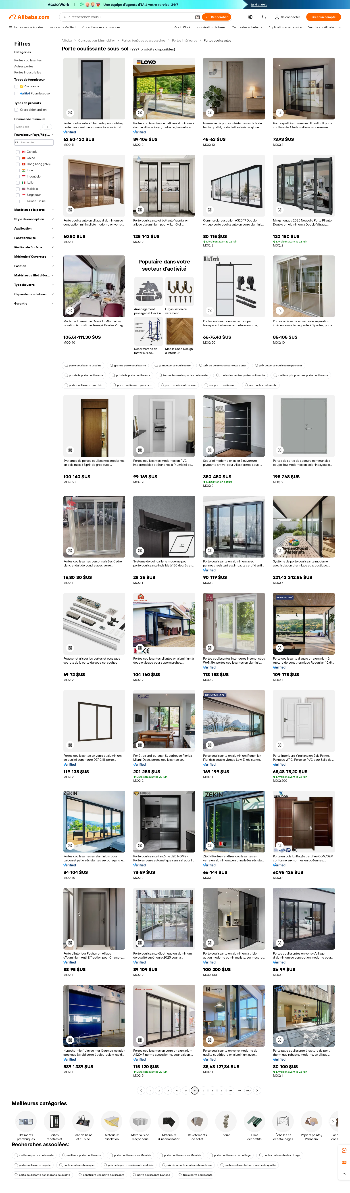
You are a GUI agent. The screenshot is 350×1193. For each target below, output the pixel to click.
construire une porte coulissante (101, 1175)
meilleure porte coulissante (34, 1155)
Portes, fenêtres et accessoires (143, 40)
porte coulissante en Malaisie (130, 1155)
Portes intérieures (184, 40)
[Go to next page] (257, 1090)
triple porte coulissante (195, 1175)
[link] (344, 1150)
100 (248, 1090)
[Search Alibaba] (127, 17)
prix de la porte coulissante (84, 375)
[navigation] (34, 566)
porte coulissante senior (178, 385)
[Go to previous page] (141, 1090)
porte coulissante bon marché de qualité (248, 1165)
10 (230, 1090)
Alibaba (67, 40)
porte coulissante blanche (151, 1175)
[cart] (264, 17)
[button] (197, 17)
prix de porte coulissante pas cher (222, 365)
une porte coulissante (220, 385)
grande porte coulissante (128, 365)
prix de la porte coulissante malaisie (129, 1165)
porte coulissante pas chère (84, 385)
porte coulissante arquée (33, 1165)
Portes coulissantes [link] (217, 40)
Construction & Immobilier (96, 40)
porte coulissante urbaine (83, 365)
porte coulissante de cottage (230, 1155)
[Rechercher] (216, 17)
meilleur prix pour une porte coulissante (300, 375)
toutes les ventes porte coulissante (183, 375)
